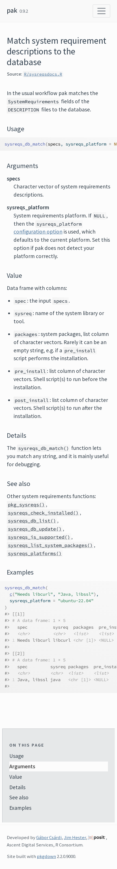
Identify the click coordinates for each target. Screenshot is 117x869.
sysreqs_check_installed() (43, 513)
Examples (20, 807)
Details (17, 787)
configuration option (38, 231)
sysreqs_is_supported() (39, 537)
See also (19, 797)
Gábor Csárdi (49, 837)
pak (12, 10)
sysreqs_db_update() (35, 529)
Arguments (22, 766)
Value (15, 776)
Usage (16, 756)
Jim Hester (75, 837)
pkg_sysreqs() (26, 504)
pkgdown (46, 856)
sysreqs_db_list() (32, 521)
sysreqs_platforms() (35, 553)
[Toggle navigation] (101, 11)
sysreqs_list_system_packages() (50, 545)
